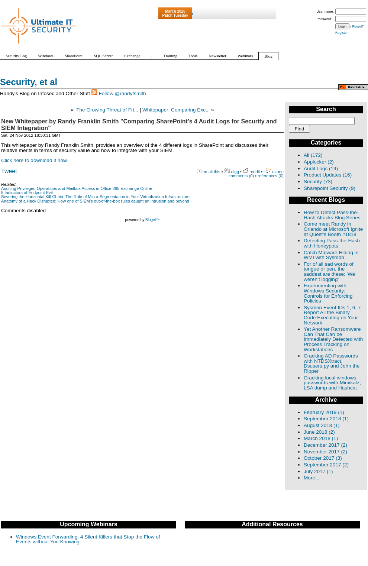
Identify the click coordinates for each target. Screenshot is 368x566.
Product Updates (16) (328, 175)
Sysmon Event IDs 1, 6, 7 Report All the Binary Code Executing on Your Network (332, 315)
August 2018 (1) (322, 425)
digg (235, 171)
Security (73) (318, 181)
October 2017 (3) (323, 458)
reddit (254, 171)
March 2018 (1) (321, 438)
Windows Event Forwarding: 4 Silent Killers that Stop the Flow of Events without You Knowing (88, 539)
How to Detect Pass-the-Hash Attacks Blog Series (332, 215)
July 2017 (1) (318, 471)
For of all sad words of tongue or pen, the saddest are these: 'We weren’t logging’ (329, 271)
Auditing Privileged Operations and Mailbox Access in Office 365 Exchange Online (76, 188)
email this (211, 171)
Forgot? (358, 26)
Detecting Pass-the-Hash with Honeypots (332, 243)
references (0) (271, 176)
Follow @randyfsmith (122, 93)
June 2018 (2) (319, 432)
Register (341, 33)
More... (311, 478)
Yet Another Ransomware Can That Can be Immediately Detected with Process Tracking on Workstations (333, 339)
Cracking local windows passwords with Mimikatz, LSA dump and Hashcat (332, 383)
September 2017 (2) (326, 465)
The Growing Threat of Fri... (107, 110)
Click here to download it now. (34, 160)
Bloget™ (152, 220)
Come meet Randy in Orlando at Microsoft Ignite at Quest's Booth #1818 (333, 229)
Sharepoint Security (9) (329, 188)
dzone (278, 171)
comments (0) (241, 176)
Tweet (9, 171)
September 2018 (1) (326, 418)
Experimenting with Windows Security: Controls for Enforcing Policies (328, 293)
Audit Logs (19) (321, 168)
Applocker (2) (319, 162)
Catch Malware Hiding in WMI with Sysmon (331, 255)
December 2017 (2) (325, 445)
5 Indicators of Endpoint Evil (27, 192)
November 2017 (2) (325, 452)
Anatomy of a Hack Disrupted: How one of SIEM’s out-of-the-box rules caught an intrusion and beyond (95, 201)
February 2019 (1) (324, 412)
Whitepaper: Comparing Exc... (176, 110)
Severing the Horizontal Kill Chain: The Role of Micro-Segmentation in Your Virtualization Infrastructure (95, 196)
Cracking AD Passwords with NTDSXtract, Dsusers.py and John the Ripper (331, 363)
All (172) (313, 155)
